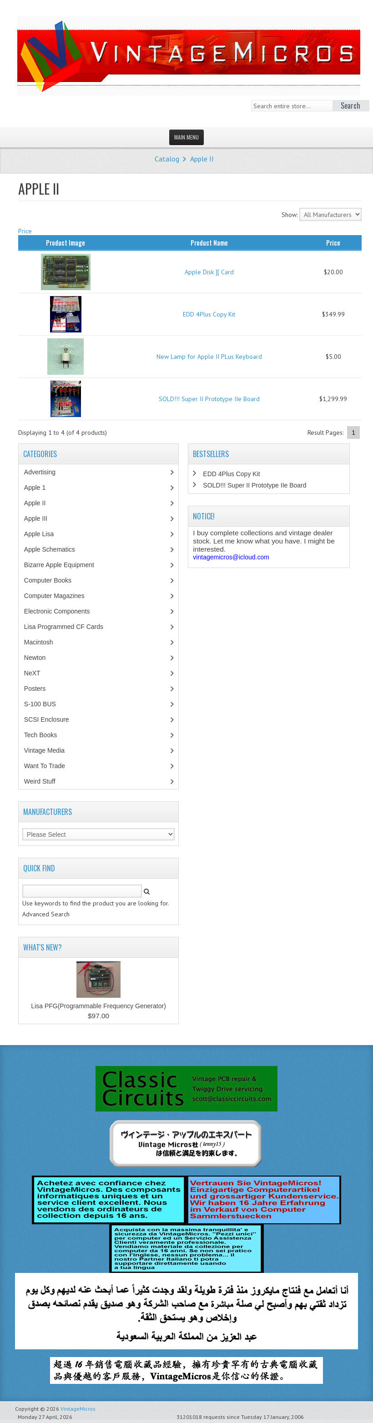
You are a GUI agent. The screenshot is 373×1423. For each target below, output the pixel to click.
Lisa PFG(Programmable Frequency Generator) (98, 1006)
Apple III (40, 518)
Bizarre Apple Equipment (64, 564)
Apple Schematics (54, 549)
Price (25, 231)
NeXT (32, 673)
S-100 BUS (45, 704)
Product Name (209, 242)
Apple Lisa (45, 534)
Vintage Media (49, 750)
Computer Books (54, 580)
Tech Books (47, 735)
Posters (39, 688)
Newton (34, 657)
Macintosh (43, 642)
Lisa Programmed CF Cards (68, 626)
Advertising (44, 472)
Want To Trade (44, 765)
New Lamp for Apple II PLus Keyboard (209, 356)
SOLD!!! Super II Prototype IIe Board (209, 399)
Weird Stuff (44, 781)
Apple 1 (39, 487)
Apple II (202, 158)
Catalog (167, 158)
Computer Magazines (61, 595)
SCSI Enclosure (51, 719)
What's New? (42, 947)
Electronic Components (62, 611)
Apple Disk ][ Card (209, 272)
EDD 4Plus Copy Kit (209, 314)
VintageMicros (78, 1408)
